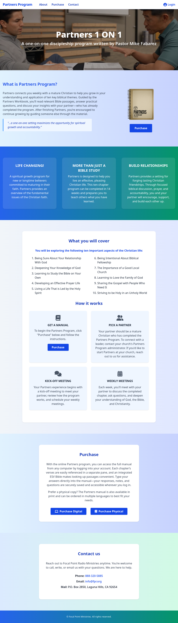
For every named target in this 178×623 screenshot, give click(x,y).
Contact (73, 4)
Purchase (58, 4)
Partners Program (17, 4)
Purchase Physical (109, 511)
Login (169, 4)
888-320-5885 (94, 576)
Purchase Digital (68, 511)
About (43, 4)
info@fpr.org (93, 581)
